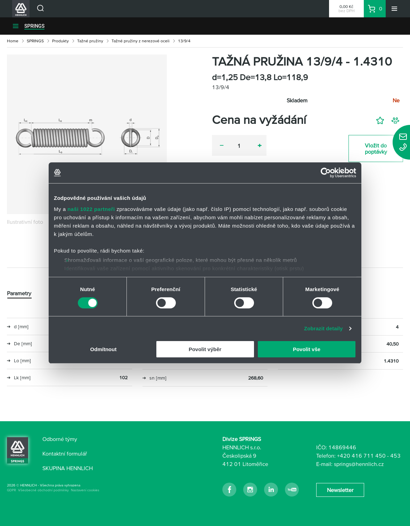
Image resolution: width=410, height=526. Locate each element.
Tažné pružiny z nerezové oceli (141, 41)
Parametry (19, 293)
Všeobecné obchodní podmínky (43, 490)
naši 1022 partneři (91, 209)
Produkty (60, 41)
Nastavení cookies (85, 490)
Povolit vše (306, 349)
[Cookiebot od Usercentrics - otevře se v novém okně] (325, 173)
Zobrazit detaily (323, 328)
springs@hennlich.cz (359, 464)
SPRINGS (34, 26)
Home (12, 41)
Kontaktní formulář (64, 453)
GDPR (11, 490)
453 (395, 455)
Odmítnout (103, 349)
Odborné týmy (59, 439)
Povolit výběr (205, 349)
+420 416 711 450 (361, 455)
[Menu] (394, 8)
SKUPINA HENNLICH (67, 468)
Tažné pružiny (90, 41)
